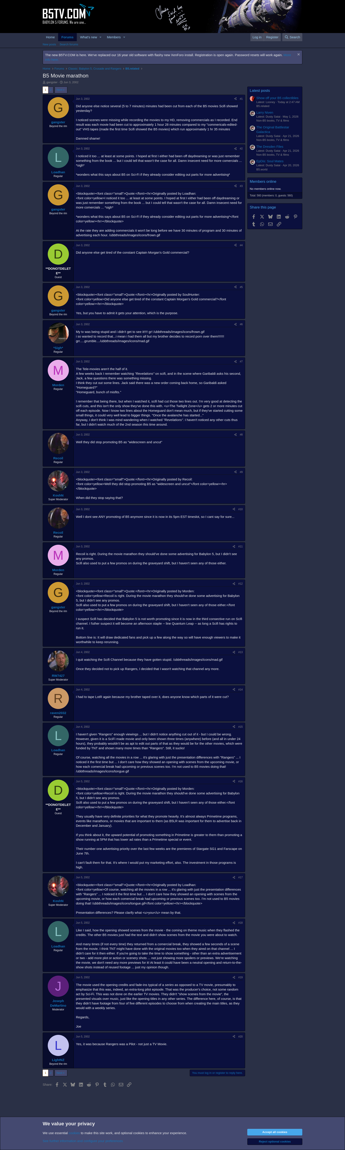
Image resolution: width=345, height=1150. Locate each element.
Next (59, 89)
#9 (241, 472)
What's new (88, 37)
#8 (241, 434)
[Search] (292, 37)
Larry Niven (264, 112)
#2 (241, 148)
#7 (241, 361)
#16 (240, 781)
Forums (67, 37)
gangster (52, 82)
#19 (240, 977)
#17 (240, 877)
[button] (100, 37)
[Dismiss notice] (298, 55)
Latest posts (260, 91)
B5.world (262, 169)
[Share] (235, 99)
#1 (241, 98)
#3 (241, 186)
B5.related (262, 106)
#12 (240, 583)
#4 (241, 245)
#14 (240, 689)
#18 (240, 922)
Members (114, 37)
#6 (241, 324)
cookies (74, 1133)
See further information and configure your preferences (83, 1141)
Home (50, 37)
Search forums (69, 44)
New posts (49, 44)
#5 (241, 287)
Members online (263, 181)
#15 (240, 726)
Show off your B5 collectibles (277, 98)
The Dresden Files (269, 146)
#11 (240, 546)
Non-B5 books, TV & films (272, 120)
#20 (240, 1036)
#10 (240, 509)
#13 (240, 652)
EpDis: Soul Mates (269, 161)
